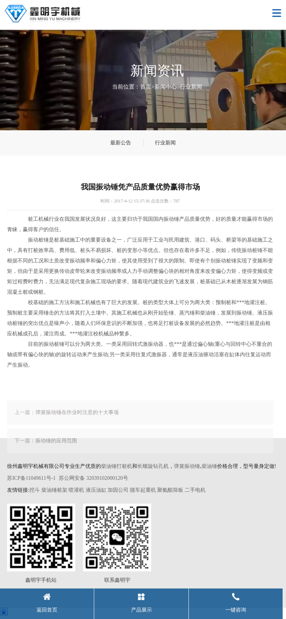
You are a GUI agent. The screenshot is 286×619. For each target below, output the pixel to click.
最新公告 (120, 143)
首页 (145, 87)
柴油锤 (209, 466)
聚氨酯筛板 (170, 490)
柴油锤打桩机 (116, 466)
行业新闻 (191, 87)
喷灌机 (76, 490)
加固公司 (118, 490)
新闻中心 (166, 87)
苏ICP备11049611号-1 (31, 478)
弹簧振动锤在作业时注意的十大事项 (77, 418)
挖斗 (34, 490)
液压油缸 (96, 490)
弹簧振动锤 (187, 466)
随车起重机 (143, 490)
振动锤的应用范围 (56, 446)
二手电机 (195, 490)
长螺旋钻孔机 (153, 466)
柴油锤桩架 (54, 490)
